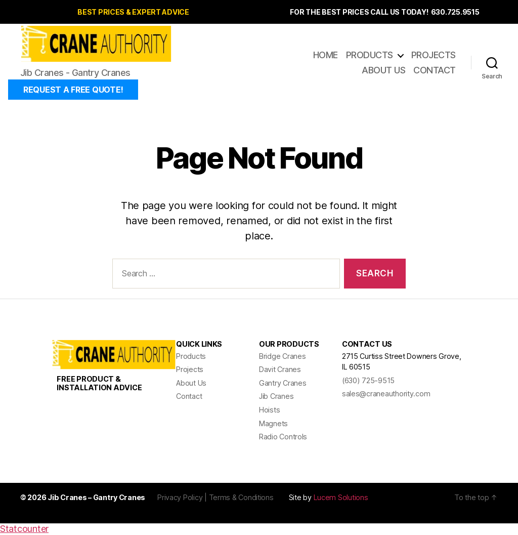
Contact (434, 70)
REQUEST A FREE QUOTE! (73, 91)
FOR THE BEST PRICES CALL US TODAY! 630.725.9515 (384, 12)
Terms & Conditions (241, 498)
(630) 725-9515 (368, 381)
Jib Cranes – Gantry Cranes (96, 498)
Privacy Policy (179, 498)
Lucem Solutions (341, 498)
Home (325, 55)
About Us (383, 70)
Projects (433, 55)
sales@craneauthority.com (386, 394)
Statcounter (24, 529)
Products (369, 55)
